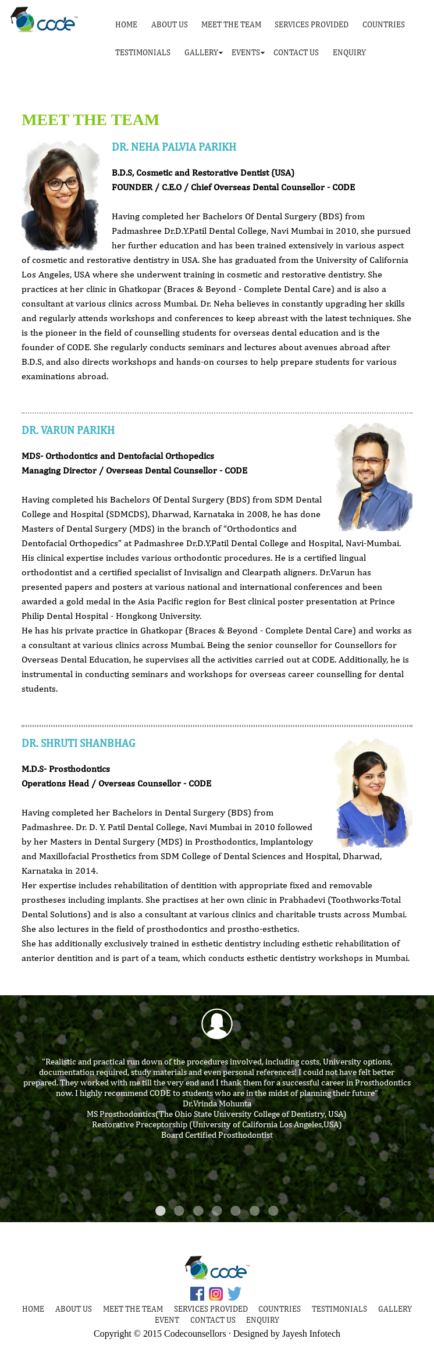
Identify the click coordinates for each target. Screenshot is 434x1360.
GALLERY (201, 52)
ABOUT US (169, 24)
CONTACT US (296, 52)
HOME (126, 24)
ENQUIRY (349, 52)
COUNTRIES (383, 24)
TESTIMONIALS (142, 52)
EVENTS (246, 52)
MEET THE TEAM (231, 24)
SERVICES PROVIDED (311, 24)
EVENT (167, 1320)
